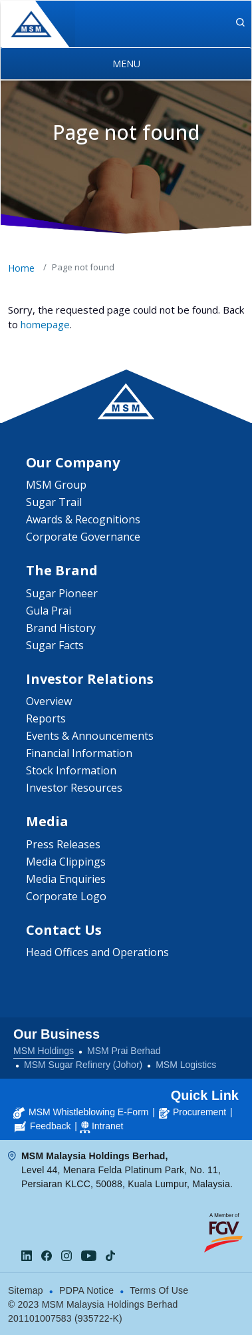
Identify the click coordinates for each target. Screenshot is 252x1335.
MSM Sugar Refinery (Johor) (83, 1064)
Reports (46, 718)
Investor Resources (74, 787)
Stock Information (71, 770)
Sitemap (25, 1290)
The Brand (62, 570)
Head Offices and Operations (97, 952)
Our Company (73, 462)
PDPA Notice (86, 1290)
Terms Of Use (159, 1290)
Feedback (42, 1126)
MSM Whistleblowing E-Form (80, 1112)
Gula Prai (48, 610)
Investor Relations (90, 679)
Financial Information (79, 753)
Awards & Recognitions (83, 519)
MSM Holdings (43, 1050)
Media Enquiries (66, 879)
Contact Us (64, 930)
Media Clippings (66, 861)
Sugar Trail (54, 502)
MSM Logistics (186, 1064)
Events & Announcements (90, 735)
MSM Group (56, 484)
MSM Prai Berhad (123, 1050)
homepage (45, 324)
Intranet (107, 1126)
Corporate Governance (83, 536)
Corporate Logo (66, 896)
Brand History (61, 628)
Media (47, 821)
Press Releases (63, 844)
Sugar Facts (55, 645)
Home (21, 268)
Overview (49, 701)
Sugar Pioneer (62, 593)
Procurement (192, 1112)
